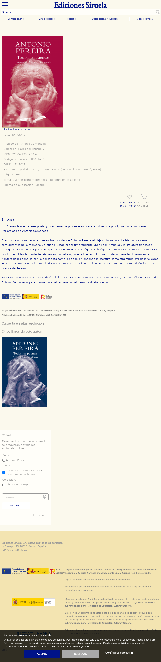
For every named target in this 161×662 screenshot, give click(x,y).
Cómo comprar (145, 19)
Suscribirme (16, 506)
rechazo (80, 654)
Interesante (40, 515)
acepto (42, 654)
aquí (123, 643)
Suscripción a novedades (105, 19)
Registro (71, 19)
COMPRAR (143, 203)
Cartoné (86, 169)
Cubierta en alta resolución (23, 323)
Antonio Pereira (14, 134)
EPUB (96, 169)
